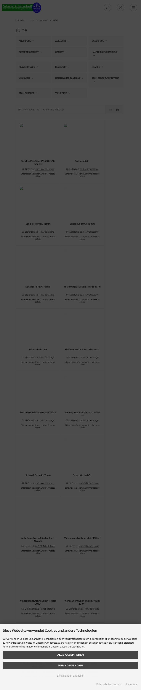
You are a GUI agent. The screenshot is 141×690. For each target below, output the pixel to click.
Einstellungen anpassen (70, 675)
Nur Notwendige (70, 665)
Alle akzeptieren (70, 654)
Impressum (132, 684)
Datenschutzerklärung (108, 684)
